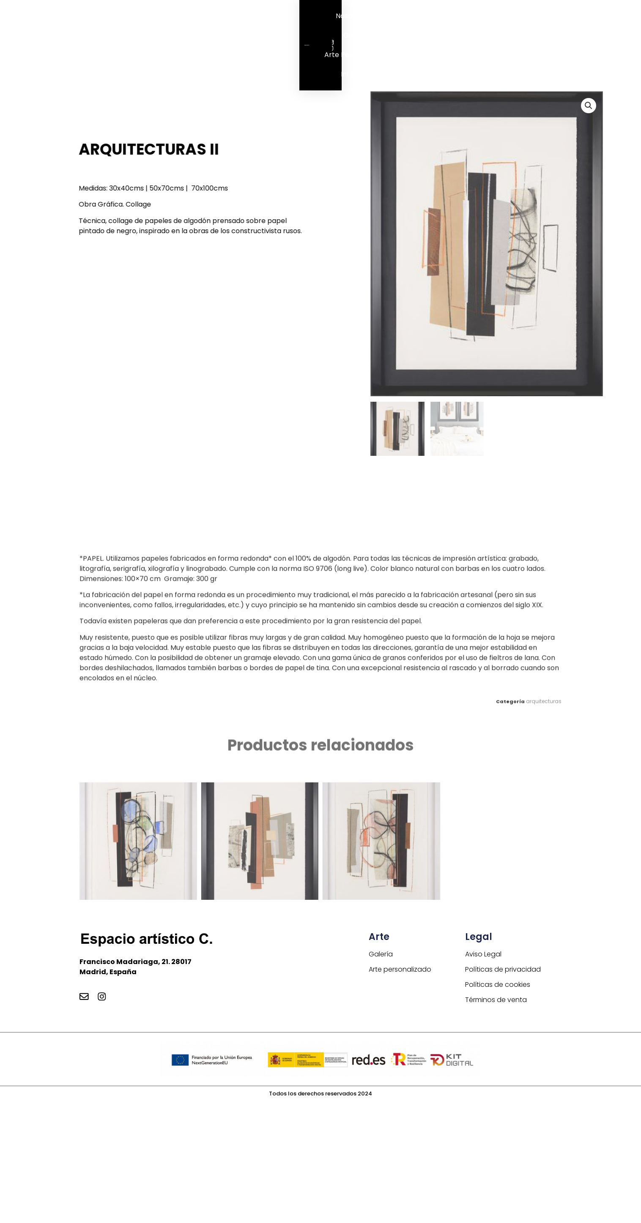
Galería (355, 35)
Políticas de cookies (497, 985)
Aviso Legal (483, 955)
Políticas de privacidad (503, 970)
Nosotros (351, 16)
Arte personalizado (355, 55)
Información (361, 74)
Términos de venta (496, 1000)
